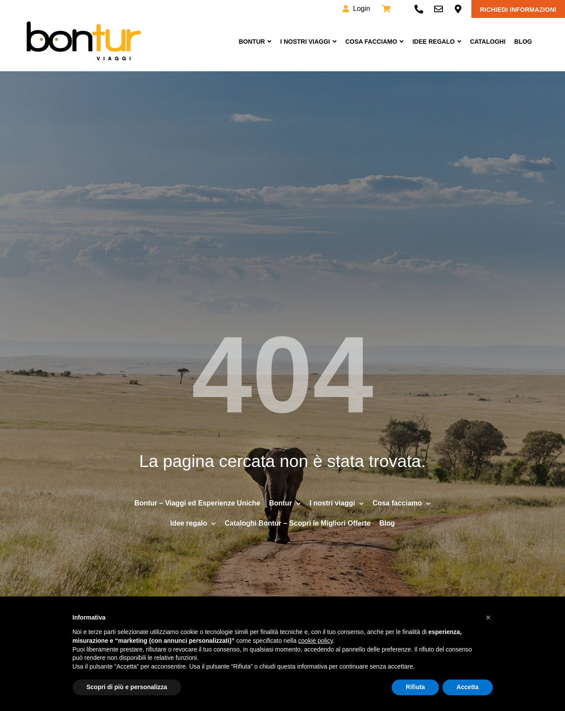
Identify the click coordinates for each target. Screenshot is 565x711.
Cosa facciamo (374, 41)
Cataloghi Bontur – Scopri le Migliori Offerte (297, 523)
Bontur (255, 41)
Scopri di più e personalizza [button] (127, 686)
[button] (488, 617)
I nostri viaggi (308, 41)
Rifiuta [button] (415, 686)
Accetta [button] (467, 686)
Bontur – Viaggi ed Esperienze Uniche (197, 503)
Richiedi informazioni (518, 9)
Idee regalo (193, 523)
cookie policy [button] (315, 640)
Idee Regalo (436, 41)
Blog (523, 41)
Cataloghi (487, 41)
